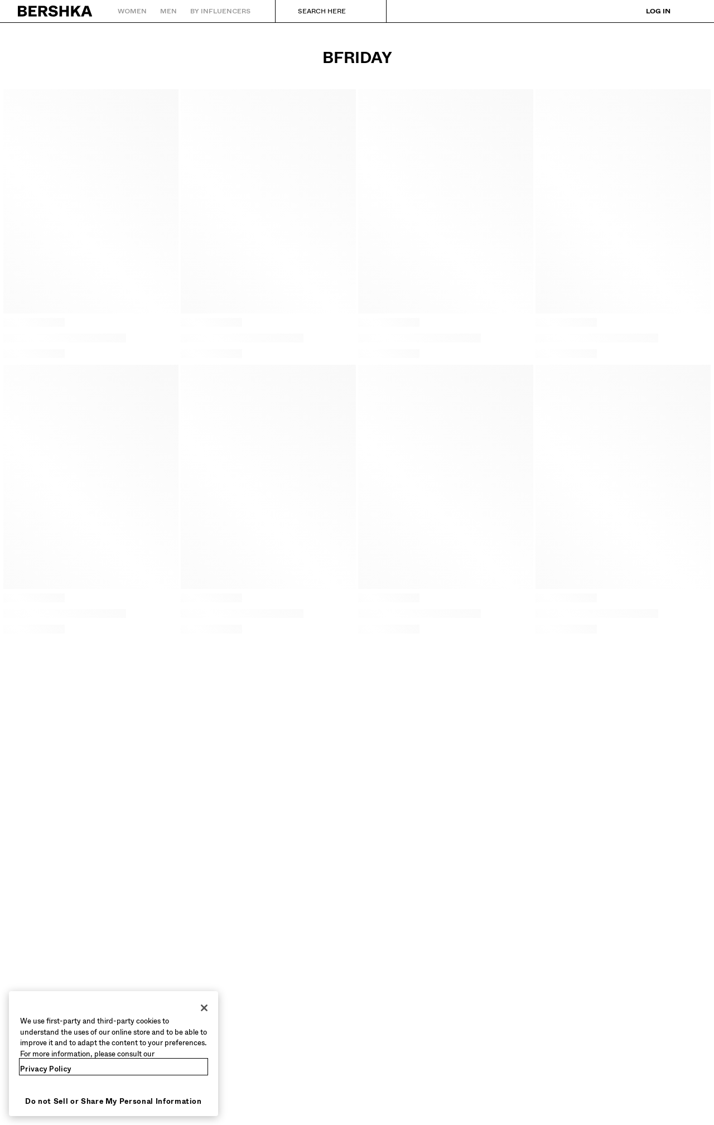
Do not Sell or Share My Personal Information (113, 1101)
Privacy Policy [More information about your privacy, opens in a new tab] (45, 1069)
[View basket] (687, 11)
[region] (113, 1053)
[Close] (204, 1008)
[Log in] (650, 11)
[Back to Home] (55, 11)
